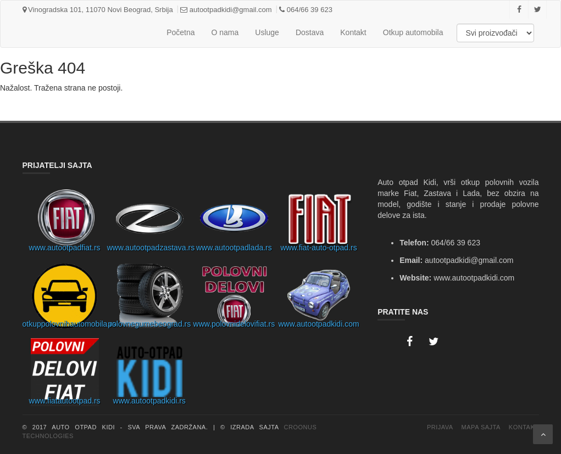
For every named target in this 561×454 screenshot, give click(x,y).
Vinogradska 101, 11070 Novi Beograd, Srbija (98, 9)
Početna (180, 32)
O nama (225, 32)
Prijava (440, 427)
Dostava (310, 32)
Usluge (267, 32)
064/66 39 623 (305, 9)
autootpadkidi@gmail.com (225, 9)
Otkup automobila (413, 32)
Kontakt (353, 32)
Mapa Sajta (481, 427)
